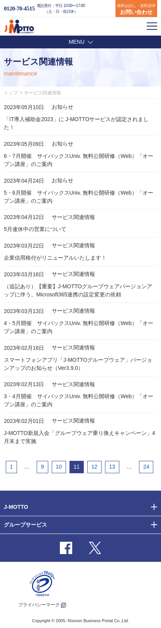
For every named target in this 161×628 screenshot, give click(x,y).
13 (112, 467)
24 (146, 467)
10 (59, 467)
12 (94, 467)
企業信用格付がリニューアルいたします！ (55, 258)
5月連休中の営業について (35, 229)
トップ (11, 93)
